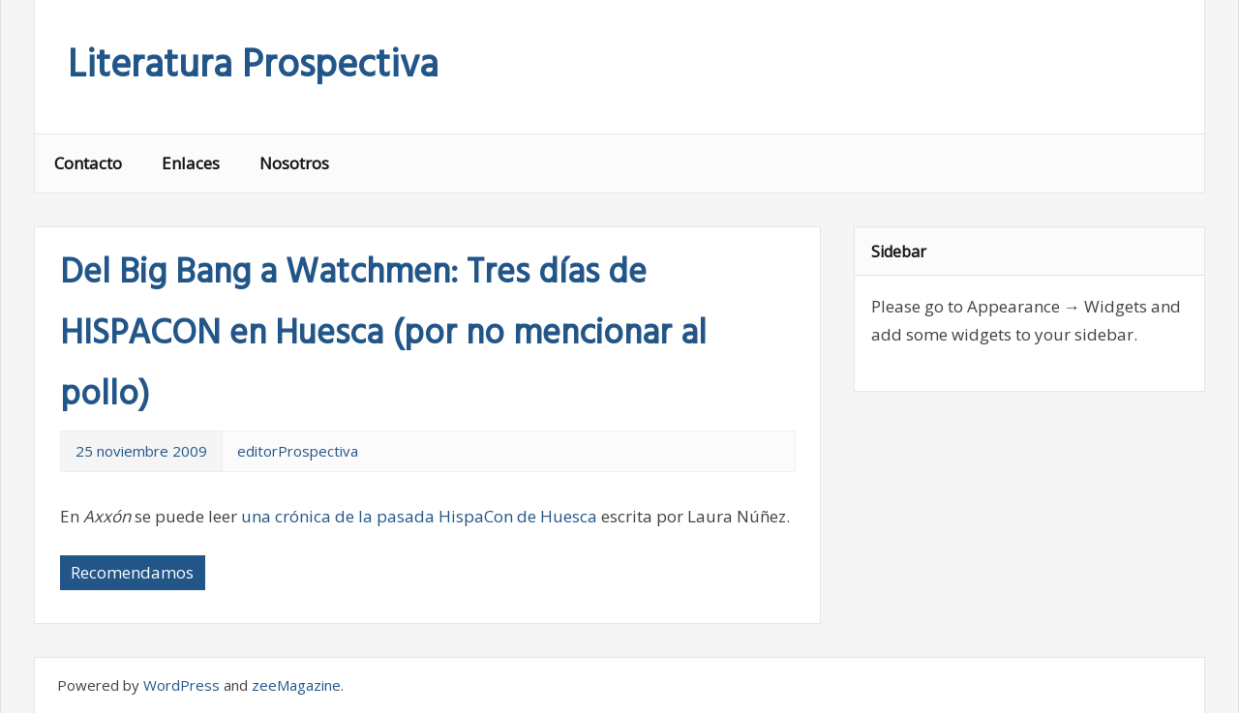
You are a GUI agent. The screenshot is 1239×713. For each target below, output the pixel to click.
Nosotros (294, 163)
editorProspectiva (297, 450)
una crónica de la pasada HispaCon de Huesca (419, 516)
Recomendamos (132, 572)
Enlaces (191, 163)
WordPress (181, 685)
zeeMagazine (296, 685)
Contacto (88, 163)
